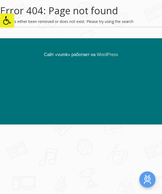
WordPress (107, 54)
